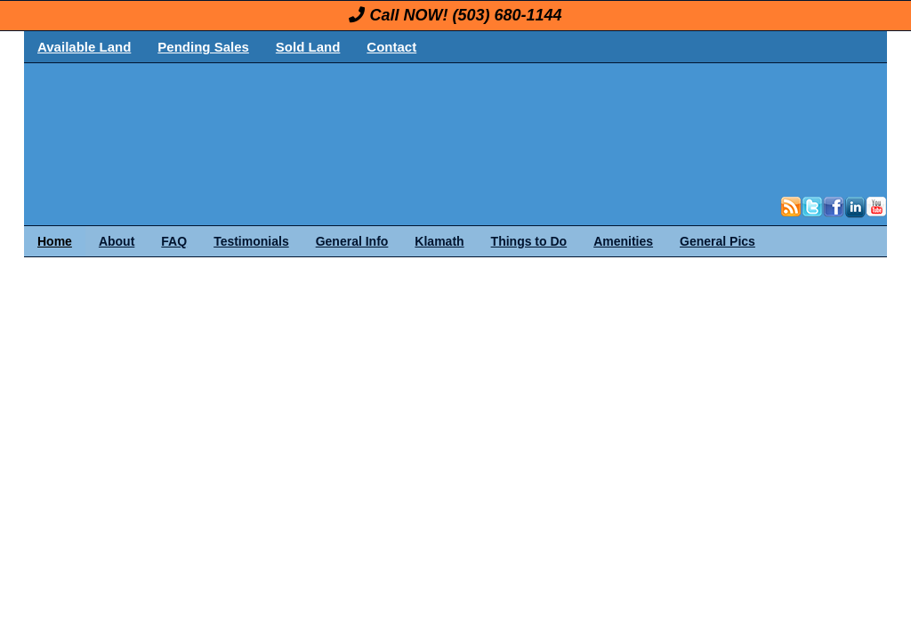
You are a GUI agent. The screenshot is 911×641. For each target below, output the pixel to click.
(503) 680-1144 (506, 15)
